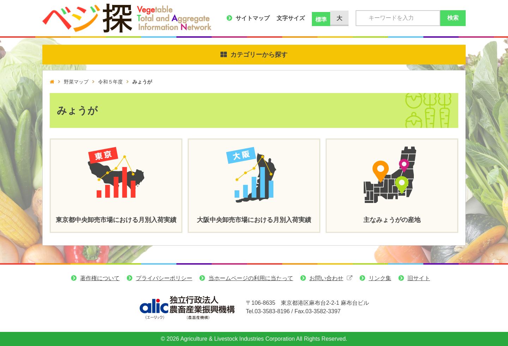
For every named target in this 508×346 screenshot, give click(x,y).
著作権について (100, 278)
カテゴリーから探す (259, 54)
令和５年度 (110, 82)
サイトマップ (253, 18)
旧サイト (418, 278)
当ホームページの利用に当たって (250, 278)
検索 (453, 18)
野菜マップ (76, 82)
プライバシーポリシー (164, 278)
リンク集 (380, 278)
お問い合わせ (326, 278)
